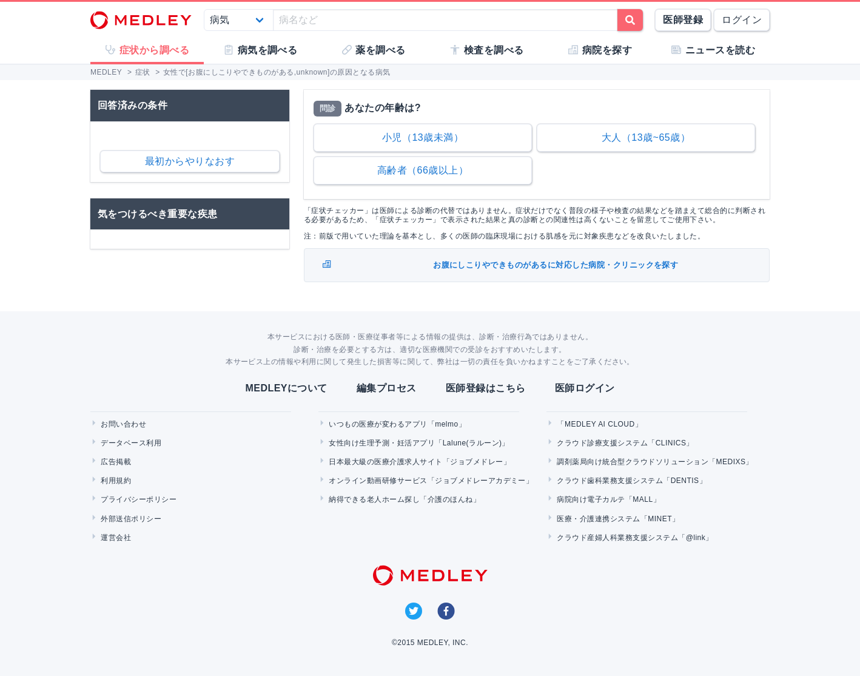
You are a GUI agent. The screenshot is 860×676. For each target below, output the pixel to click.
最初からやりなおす (190, 161)
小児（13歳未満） (422, 137)
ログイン (742, 20)
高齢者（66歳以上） (423, 170)
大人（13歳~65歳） (646, 137)
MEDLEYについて (286, 388)
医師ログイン (585, 388)
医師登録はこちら (486, 388)
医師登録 (683, 20)
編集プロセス (387, 388)
